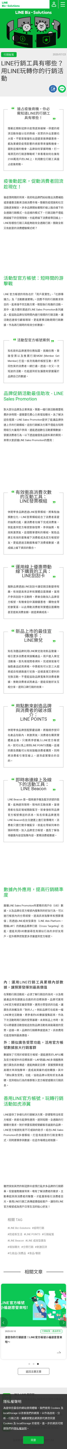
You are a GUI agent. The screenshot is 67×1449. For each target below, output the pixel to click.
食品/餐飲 (35, 1253)
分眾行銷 (28, 1247)
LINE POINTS (33, 1234)
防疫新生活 (15, 1234)
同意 (33, 1440)
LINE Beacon (16, 1240)
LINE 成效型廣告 (36, 1240)
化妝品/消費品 (17, 1253)
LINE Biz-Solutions (19, 1228)
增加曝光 (14, 1247)
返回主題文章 (33, 1371)
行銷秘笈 (49, 1234)
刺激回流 (42, 1247)
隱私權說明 (20, 1428)
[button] (29, 1364)
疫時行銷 (39, 1228)
